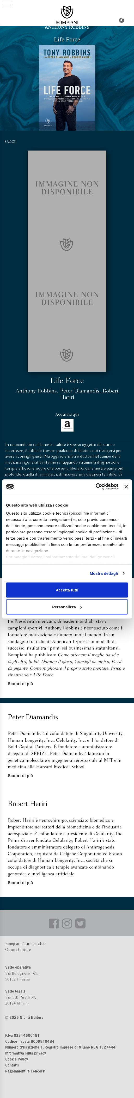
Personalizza (67, 607)
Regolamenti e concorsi (25, 1072)
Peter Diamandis (79, 391)
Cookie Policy (16, 1060)
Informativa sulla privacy (25, 1054)
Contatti (12, 1066)
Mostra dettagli (104, 573)
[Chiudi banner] (126, 486)
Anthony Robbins (36, 391)
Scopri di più (20, 684)
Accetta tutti (67, 590)
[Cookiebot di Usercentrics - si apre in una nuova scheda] (95, 486)
